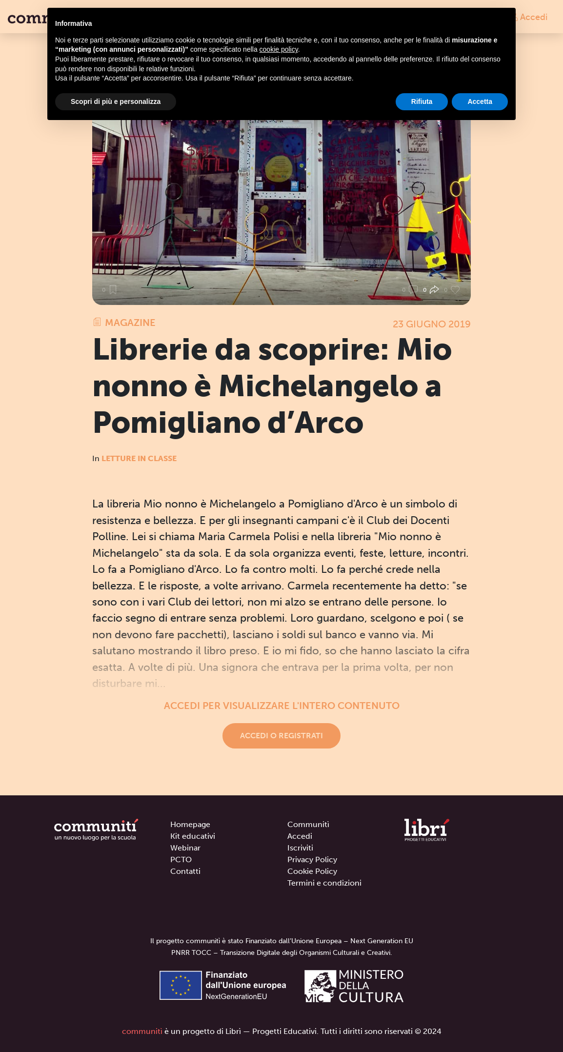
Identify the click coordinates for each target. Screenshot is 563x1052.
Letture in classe (139, 458)
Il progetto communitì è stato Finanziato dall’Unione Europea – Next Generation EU (281, 941)
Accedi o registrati (281, 735)
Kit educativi (192, 836)
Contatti (185, 871)
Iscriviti (300, 847)
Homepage (190, 824)
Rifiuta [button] (422, 101)
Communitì (308, 824)
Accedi (528, 16)
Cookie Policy (312, 871)
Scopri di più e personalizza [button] (116, 101)
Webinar (185, 847)
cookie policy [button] (279, 49)
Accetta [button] (479, 101)
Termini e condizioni (324, 883)
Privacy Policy (312, 859)
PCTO (181, 859)
